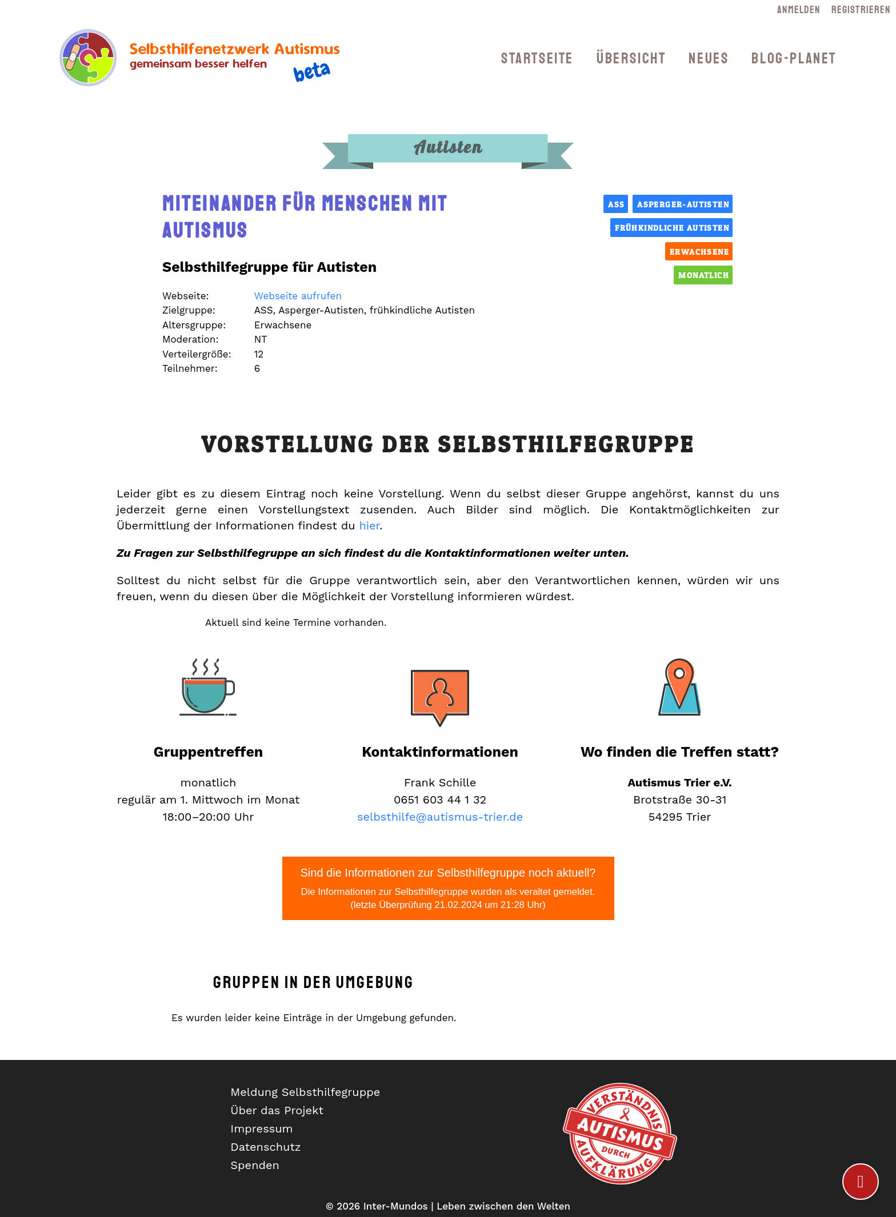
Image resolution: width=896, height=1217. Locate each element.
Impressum (261, 1128)
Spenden (254, 1165)
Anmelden (798, 9)
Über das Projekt (276, 1110)
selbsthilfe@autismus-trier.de (440, 817)
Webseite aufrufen (298, 296)
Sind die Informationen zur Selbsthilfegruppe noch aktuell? (448, 889)
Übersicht (631, 58)
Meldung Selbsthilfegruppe (305, 1092)
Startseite (537, 58)
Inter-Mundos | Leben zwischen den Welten (466, 1206)
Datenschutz (265, 1147)
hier (369, 525)
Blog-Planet (794, 58)
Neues (709, 58)
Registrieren (860, 9)
